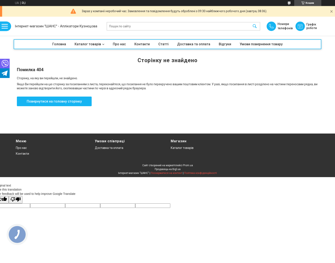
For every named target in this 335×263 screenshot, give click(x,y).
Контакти (142, 44)
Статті (163, 44)
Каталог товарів (88, 44)
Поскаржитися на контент (166, 173)
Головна (59, 44)
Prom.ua (188, 165)
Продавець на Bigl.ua (168, 169)
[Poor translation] (15, 199)
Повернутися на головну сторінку (54, 101)
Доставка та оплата (193, 44)
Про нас (119, 44)
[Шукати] (255, 26)
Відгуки (225, 44)
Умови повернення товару (261, 44)
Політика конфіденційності (200, 173)
